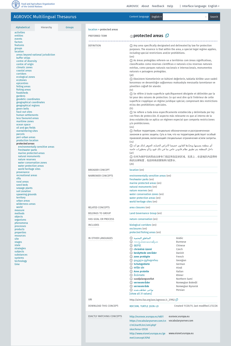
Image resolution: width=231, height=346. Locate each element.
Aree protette (141, 271)
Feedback (158, 6)
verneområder (142, 282)
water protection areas (142, 197)
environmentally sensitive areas (148, 175)
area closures (137, 207)
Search (214, 16)
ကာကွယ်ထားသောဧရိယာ (146, 241)
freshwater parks (139, 179)
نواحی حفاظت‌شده (143, 290)
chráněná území (143, 249)
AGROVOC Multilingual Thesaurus (45, 16)
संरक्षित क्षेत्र (139, 267)
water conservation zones (144, 194)
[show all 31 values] (141, 293)
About (145, 6)
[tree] (46, 188)
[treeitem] (21, 32)
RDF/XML (134, 306)
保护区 (137, 245)
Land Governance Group (143, 213)
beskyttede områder (145, 252)
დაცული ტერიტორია (146, 260)
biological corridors (140, 224)
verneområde (141, 286)
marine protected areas (143, 183)
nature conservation (141, 219)
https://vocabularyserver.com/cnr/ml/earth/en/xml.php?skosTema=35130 (148, 325)
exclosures (136, 228)
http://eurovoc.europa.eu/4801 (146, 316)
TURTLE (144, 306)
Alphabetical (23, 27)
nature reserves (138, 190)
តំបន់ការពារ (139, 275)
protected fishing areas (143, 232)
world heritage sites (141, 201)
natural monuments (141, 186)
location (92, 29)
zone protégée (142, 256)
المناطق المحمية (142, 238)
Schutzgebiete (142, 264)
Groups (70, 27)
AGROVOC (133, 6)
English (212, 6)
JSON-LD (154, 306)
